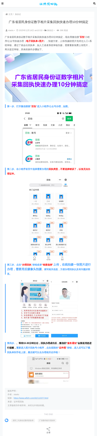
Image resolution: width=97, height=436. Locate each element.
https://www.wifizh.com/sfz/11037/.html (31, 398)
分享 (48, 430)
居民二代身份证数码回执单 (23, 420)
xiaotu (10, 30)
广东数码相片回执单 (47, 420)
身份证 (18, 14)
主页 (8, 14)
